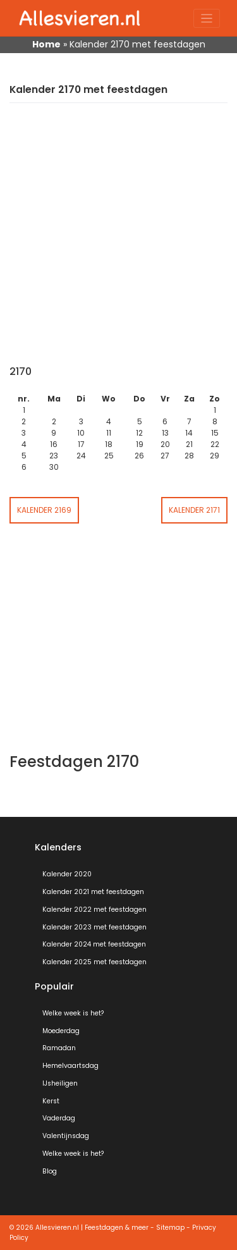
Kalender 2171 (194, 510)
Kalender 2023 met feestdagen (94, 927)
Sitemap (170, 1227)
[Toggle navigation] (207, 18)
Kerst (50, 1101)
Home (46, 44)
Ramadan (59, 1048)
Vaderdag (58, 1118)
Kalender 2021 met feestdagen (93, 892)
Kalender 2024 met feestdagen (94, 944)
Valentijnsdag (65, 1136)
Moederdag (61, 1031)
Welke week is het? (73, 1013)
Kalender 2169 (44, 510)
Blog (49, 1171)
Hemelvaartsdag (70, 1065)
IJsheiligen (60, 1083)
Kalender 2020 (67, 874)
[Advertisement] (118, 240)
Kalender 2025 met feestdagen (94, 962)
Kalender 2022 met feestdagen (94, 909)
